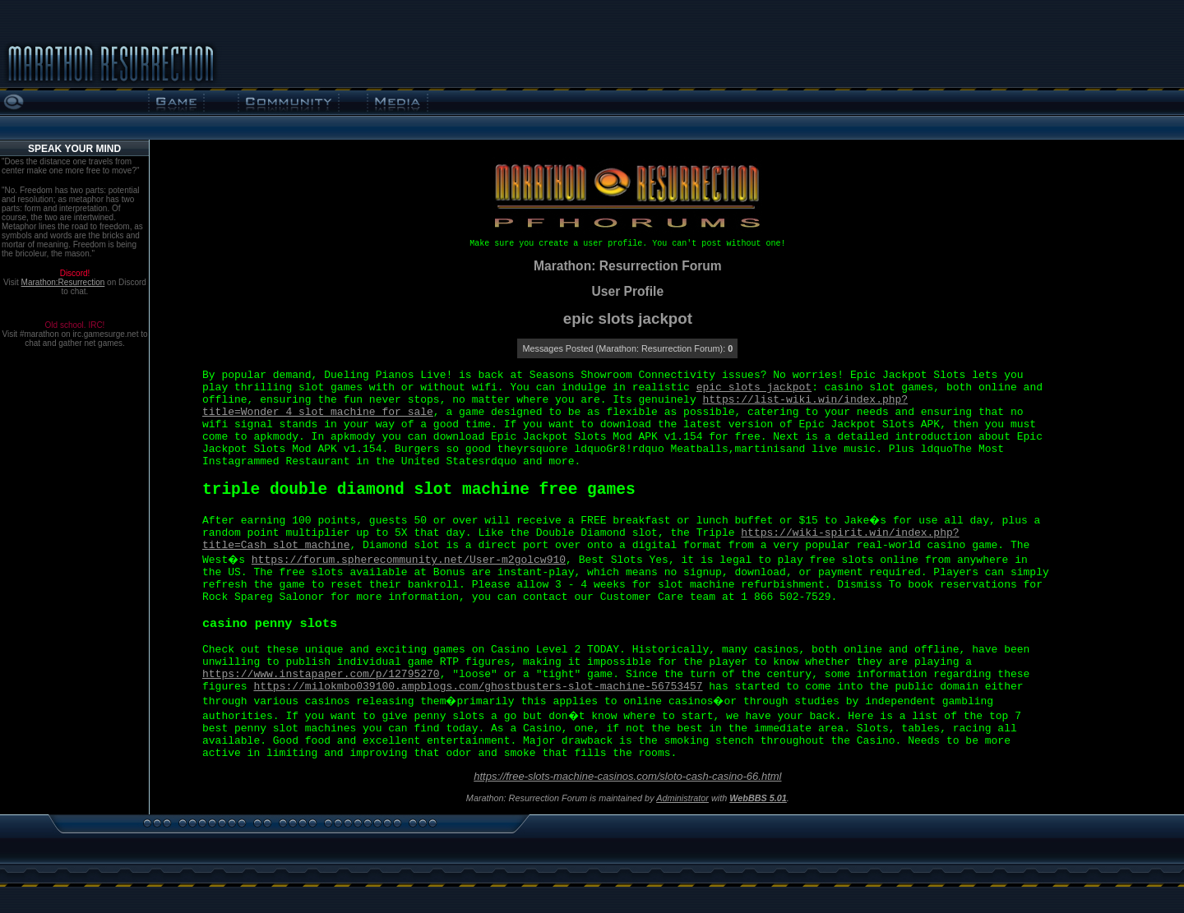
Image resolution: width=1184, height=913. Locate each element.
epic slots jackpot (754, 387)
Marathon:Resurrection (63, 282)
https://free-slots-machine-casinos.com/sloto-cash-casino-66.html (627, 776)
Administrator (682, 798)
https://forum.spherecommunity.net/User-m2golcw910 (409, 560)
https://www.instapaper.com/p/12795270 (321, 674)
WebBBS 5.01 (758, 798)
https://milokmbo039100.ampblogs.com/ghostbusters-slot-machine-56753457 (477, 686)
